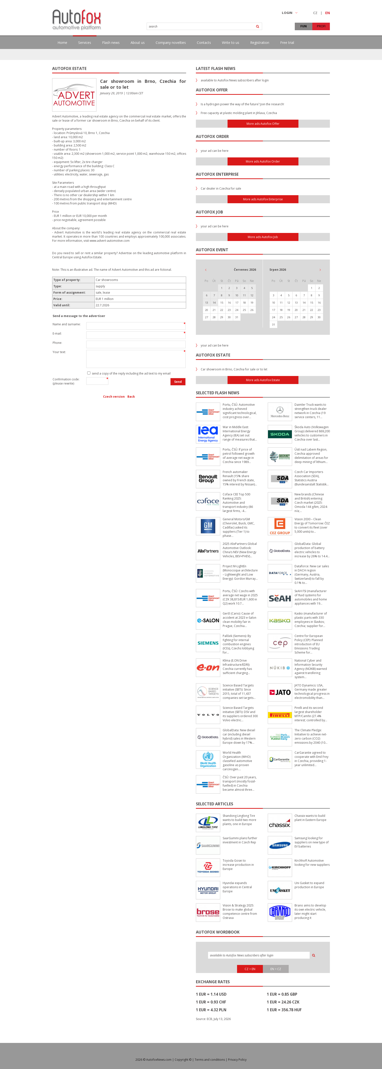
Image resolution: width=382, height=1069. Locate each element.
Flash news (111, 42)
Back (131, 397)
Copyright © (183, 1060)
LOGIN (289, 12)
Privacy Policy (237, 1060)
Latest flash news (215, 68)
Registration (259, 42)
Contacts (204, 42)
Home (62, 42)
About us (138, 42)
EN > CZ (275, 969)
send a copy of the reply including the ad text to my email (131, 373)
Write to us (230, 42)
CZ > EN (250, 969)
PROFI (321, 26)
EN (327, 12)
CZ (315, 12)
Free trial (287, 42)
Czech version (114, 397)
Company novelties (171, 42)
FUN (303, 26)
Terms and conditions (210, 1060)
